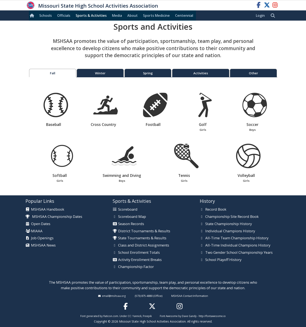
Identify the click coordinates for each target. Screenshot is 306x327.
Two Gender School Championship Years (239, 253)
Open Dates (40, 224)
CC (129, 316)
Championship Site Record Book (232, 217)
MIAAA (36, 231)
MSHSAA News (43, 245)
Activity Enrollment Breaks (140, 260)
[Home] (33, 15)
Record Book (215, 209)
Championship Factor (136, 267)
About (132, 15)
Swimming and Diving (121, 163)
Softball (59, 163)
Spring (148, 73)
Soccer (252, 112)
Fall (52, 73)
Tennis (184, 163)
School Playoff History (223, 260)
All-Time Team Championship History (236, 238)
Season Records (131, 224)
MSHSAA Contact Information (189, 296)
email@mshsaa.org (114, 295)
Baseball (55, 110)
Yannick (137, 316)
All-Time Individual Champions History (237, 245)
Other (253, 73)
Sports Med (156, 15)
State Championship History (228, 224)
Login (260, 15)
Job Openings (42, 238)
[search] (274, 16)
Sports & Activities (91, 15)
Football (155, 110)
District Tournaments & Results (144, 231)
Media (117, 15)
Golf (202, 112)
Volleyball (246, 163)
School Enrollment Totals (139, 253)
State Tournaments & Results (142, 238)
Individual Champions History (230, 231)
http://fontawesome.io (212, 316)
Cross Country (105, 110)
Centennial (184, 15)
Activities (200, 73)
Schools (45, 15)
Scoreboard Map (132, 217)
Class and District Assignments (143, 245)
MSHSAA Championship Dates (54, 216)
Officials (63, 15)
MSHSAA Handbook (47, 209)
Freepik (147, 316)
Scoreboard (127, 209)
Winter (100, 73)
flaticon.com (110, 316)
